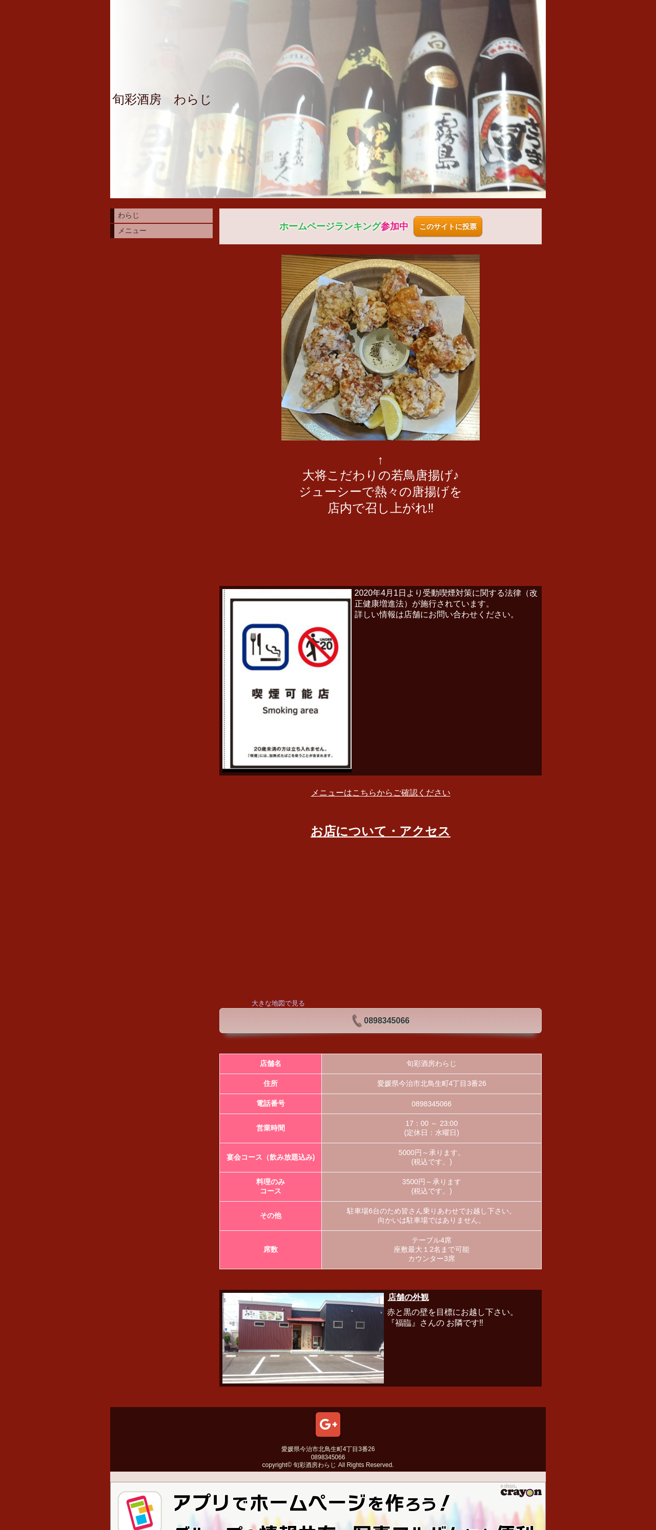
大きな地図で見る (278, 1003)
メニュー (132, 230)
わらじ (128, 215)
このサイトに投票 (448, 226)
